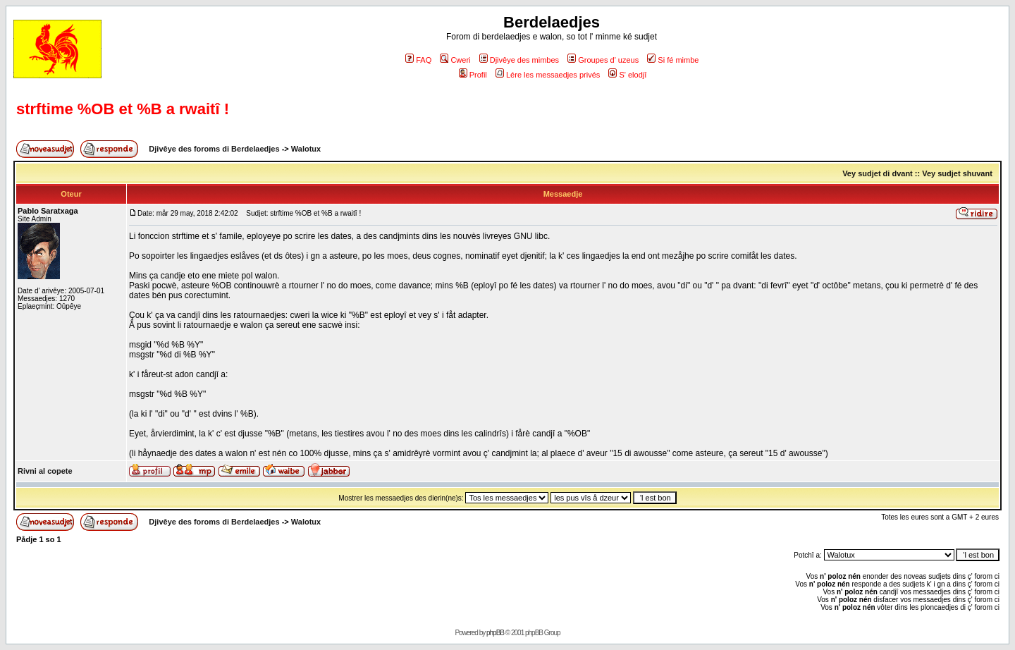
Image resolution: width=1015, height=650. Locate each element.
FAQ (418, 60)
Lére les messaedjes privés (548, 74)
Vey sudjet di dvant (877, 173)
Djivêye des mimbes (519, 60)
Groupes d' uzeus (603, 60)
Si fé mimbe (673, 60)
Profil (473, 74)
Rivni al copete (45, 471)
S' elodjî (627, 74)
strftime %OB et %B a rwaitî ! (122, 109)
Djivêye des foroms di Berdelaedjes (214, 149)
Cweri (455, 60)
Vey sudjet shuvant (957, 173)
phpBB (495, 633)
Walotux (306, 149)
